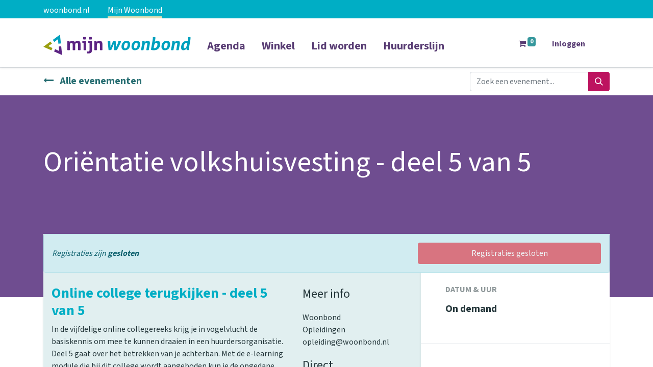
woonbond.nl (66, 10)
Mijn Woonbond (135, 10)
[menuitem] (226, 52)
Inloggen (568, 43)
